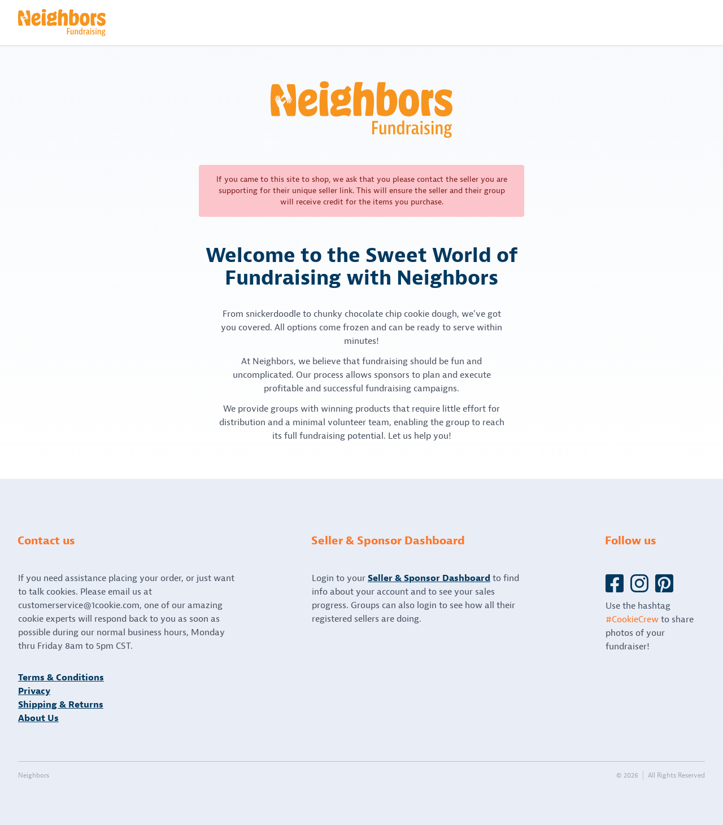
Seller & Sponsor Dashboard (429, 578)
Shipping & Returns (60, 704)
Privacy (34, 691)
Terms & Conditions (61, 677)
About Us (38, 718)
